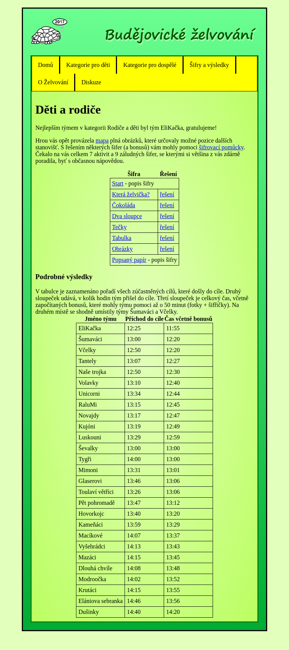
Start (117, 183)
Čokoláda (123, 205)
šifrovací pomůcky (221, 147)
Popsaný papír (129, 260)
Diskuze (91, 82)
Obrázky (122, 249)
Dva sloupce (127, 216)
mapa (102, 140)
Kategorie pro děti (88, 65)
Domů (45, 65)
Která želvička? (131, 194)
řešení (167, 194)
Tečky (119, 227)
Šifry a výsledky (209, 65)
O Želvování (53, 82)
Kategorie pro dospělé (149, 65)
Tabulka (121, 238)
